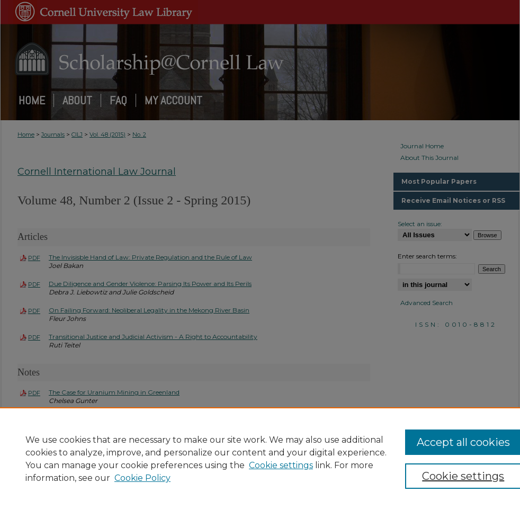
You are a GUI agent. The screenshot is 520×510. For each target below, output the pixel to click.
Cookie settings (281, 465)
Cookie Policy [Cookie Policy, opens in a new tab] (142, 478)
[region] (260, 458)
